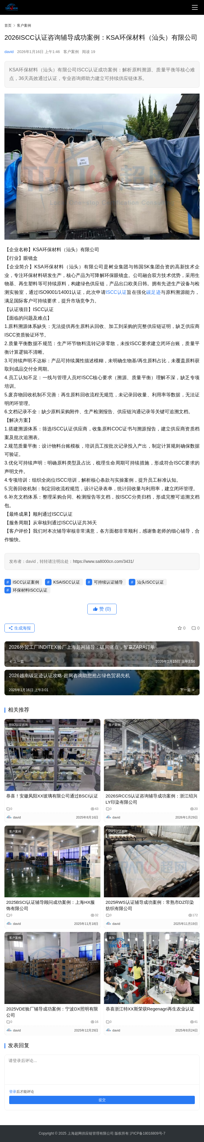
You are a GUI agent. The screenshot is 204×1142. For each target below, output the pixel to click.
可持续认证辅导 (108, 582)
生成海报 (19, 628)
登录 (12, 1092)
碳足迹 (153, 292)
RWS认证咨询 (118, 831)
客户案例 (71, 51)
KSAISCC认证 (66, 582)
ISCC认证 (116, 292)
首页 (8, 25)
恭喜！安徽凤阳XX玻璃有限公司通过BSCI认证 (52, 795)
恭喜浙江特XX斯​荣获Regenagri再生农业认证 (150, 1008)
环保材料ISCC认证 (30, 590)
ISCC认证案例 (26, 582)
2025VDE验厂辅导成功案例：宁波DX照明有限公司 (52, 1012)
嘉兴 (112, 937)
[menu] (195, 7)
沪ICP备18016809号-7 (147, 1133)
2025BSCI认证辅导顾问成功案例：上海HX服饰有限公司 (50, 905)
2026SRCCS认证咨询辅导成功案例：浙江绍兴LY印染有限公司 (152, 799)
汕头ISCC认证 (150, 582)
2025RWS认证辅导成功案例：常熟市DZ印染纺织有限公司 (150, 905)
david (9, 51)
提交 (102, 1100)
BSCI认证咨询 (18, 724)
